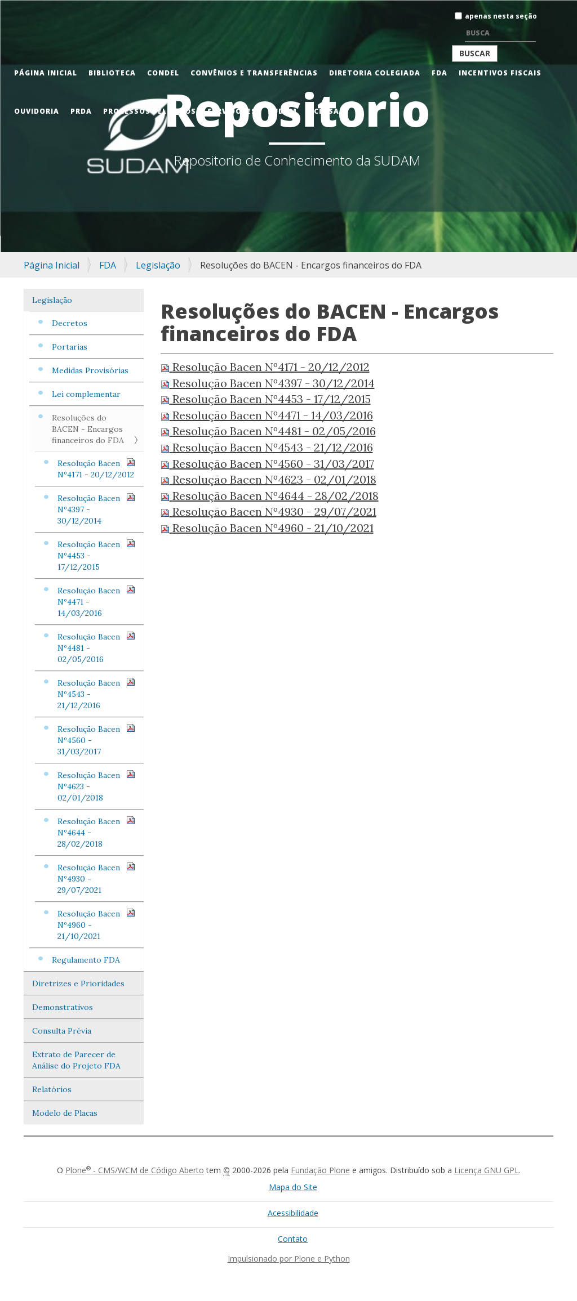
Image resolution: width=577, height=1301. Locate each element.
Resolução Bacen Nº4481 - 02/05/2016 (96, 647)
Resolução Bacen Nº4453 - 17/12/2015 (96, 555)
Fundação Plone (320, 1170)
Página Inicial (45, 73)
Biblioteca (112, 73)
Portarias (69, 347)
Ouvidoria (36, 111)
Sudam (282, 111)
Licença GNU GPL (486, 1170)
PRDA (81, 111)
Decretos (69, 323)
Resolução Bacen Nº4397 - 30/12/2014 (96, 509)
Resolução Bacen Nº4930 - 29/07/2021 (96, 878)
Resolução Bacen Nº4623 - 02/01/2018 (96, 786)
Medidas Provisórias (90, 370)
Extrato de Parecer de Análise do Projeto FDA (76, 1060)
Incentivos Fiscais (500, 73)
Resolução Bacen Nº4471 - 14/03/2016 (96, 601)
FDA (439, 73)
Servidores (231, 111)
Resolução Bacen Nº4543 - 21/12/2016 (96, 693)
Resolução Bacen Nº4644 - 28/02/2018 (96, 832)
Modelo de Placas (64, 1113)
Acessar (326, 111)
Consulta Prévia (61, 1031)
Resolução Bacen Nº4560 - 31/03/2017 (96, 740)
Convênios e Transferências (254, 73)
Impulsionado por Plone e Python (289, 1258)
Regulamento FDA (86, 960)
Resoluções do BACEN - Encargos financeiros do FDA (88, 429)
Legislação (158, 265)
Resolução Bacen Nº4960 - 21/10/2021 (96, 924)
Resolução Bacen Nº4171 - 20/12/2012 (96, 469)
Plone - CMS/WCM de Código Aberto (134, 1170)
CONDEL (163, 73)
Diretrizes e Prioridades (78, 983)
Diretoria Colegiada (374, 73)
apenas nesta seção (501, 16)
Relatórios (52, 1089)
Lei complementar (86, 394)
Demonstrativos (62, 1007)
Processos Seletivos (149, 111)
